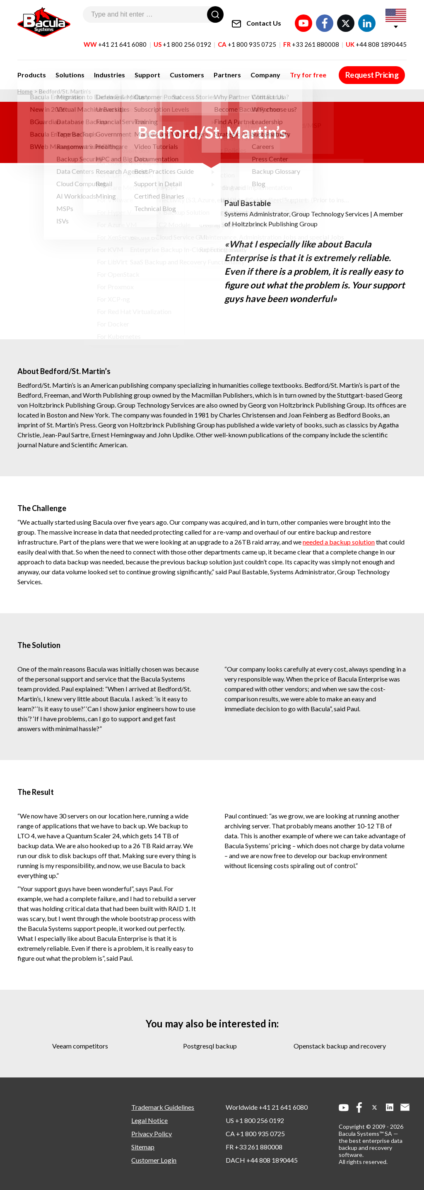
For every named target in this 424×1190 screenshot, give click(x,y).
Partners (203, 67)
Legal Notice (149, 1120)
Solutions (65, 67)
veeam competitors (80, 1046)
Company (237, 67)
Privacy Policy (151, 1133)
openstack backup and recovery (340, 1046)
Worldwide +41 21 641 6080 (267, 1107)
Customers (168, 67)
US (182, 37)
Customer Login (153, 1160)
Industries (100, 67)
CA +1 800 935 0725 (255, 1133)
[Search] (215, 14)
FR (311, 37)
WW (115, 37)
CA (247, 37)
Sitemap (142, 1147)
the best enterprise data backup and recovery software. (370, 1147)
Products (31, 67)
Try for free (275, 67)
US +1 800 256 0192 (255, 1120)
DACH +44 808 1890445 (262, 1160)
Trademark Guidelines (162, 1107)
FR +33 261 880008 (254, 1147)
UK (376, 37)
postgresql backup (210, 1046)
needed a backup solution (339, 542)
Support (133, 67)
